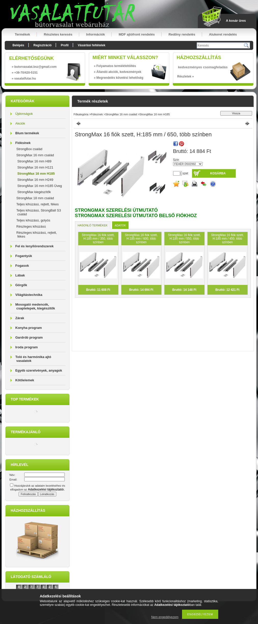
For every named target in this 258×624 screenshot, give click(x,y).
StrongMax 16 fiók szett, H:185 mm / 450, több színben (227, 238)
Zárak (19, 318)
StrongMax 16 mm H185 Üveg (39, 186)
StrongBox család (29, 149)
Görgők (21, 285)
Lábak (20, 275)
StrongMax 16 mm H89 (34, 161)
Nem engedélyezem (164, 617)
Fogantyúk (23, 256)
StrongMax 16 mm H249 (35, 180)
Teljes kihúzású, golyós (33, 220)
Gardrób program (29, 337)
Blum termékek (27, 133)
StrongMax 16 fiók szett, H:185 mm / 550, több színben (184, 238)
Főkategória (81, 114)
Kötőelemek (24, 380)
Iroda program (26, 347)
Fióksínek (23, 143)
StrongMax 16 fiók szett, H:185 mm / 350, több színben (98, 238)
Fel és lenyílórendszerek (34, 246)
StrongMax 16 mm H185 (36, 173)
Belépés (18, 45)
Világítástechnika (28, 295)
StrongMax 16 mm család (35, 155)
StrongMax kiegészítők (34, 192)
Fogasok (22, 266)
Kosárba (218, 173)
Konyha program (28, 328)
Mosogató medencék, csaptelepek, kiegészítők (35, 306)
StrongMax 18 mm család (35, 198)
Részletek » (185, 76)
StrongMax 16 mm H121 (35, 167)
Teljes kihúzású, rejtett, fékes (37, 204)
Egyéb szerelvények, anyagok (38, 370)
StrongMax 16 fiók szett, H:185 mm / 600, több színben (141, 238)
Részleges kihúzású (31, 226)
